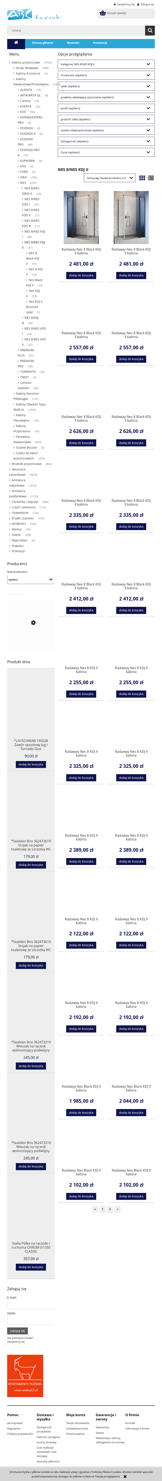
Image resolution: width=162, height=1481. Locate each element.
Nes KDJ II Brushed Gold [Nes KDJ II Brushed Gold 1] (34, 307)
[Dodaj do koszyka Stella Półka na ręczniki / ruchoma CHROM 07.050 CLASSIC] (31, 1267)
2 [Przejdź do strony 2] (110, 1209)
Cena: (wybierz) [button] (70, 152)
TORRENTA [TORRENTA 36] (28, 372)
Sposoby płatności (48, 1461)
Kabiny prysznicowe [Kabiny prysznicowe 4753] (26, 62)
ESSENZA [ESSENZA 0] (26, 128)
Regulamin (13, 1428)
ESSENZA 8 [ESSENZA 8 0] (27, 134)
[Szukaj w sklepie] (77, 30)
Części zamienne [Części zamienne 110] (23, 507)
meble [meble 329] (16, 535)
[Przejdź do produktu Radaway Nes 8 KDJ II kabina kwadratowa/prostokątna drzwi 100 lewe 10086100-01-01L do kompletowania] (81, 643)
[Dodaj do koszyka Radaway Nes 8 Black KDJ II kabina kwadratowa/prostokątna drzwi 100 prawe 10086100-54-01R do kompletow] (131, 275)
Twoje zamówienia (77, 1423)
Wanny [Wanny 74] (17, 529)
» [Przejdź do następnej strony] (117, 1209)
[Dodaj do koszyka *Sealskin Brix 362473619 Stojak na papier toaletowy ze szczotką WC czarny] (31, 864)
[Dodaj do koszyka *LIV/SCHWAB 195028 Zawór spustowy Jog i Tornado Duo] (31, 764)
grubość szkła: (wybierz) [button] (75, 119)
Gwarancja (102, 1427)
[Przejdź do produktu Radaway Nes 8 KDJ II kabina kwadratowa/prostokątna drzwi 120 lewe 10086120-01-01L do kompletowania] (81, 810)
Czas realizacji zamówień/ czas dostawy (47, 1452)
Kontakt (130, 1423)
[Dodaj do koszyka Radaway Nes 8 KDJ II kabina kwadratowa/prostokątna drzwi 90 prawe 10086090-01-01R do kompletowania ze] (131, 1028)
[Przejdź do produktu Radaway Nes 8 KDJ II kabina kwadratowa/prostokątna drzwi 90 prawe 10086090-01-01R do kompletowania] (131, 977)
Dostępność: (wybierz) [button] (74, 141)
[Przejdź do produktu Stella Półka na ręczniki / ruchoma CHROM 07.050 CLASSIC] (31, 1216)
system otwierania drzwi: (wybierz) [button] (82, 130)
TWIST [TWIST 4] (24, 377)
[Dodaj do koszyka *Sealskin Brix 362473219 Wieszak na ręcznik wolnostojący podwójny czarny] (31, 1065)
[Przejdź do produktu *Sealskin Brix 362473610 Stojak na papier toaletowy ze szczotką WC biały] (31, 914)
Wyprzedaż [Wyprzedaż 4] (19, 540)
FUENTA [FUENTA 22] (25, 106)
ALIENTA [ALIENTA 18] (26, 90)
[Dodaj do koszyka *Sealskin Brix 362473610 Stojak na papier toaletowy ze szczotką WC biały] (31, 965)
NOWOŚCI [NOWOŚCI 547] (19, 524)
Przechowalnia (75, 1434)
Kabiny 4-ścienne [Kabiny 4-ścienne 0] (28, 73)
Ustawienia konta (77, 1428)
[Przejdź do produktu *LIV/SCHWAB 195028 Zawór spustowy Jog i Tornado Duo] (31, 713)
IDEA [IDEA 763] (23, 177)
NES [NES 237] (23, 183)
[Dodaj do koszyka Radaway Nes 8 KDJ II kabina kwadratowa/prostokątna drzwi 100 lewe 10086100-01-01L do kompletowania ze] (81, 694)
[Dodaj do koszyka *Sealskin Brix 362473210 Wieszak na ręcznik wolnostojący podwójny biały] (31, 1166)
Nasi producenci (17, 571)
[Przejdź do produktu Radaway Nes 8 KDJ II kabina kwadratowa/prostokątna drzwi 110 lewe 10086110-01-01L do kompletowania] (81, 726)
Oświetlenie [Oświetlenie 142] (20, 513)
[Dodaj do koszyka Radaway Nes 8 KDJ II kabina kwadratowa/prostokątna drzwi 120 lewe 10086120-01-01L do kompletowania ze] (81, 861)
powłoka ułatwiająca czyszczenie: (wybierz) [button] (87, 97)
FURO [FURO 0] (24, 172)
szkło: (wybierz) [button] (70, 86)
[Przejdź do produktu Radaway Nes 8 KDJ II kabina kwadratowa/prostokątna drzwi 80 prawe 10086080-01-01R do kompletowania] (131, 894)
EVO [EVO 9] (23, 166)
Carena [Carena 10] (25, 101)
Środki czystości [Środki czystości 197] (23, 518)
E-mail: (12, 1297)
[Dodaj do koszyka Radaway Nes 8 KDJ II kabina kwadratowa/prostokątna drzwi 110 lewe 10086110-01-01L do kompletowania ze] (81, 777)
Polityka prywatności (20, 1434)
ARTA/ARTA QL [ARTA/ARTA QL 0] (30, 95)
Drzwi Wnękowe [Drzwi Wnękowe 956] (27, 68)
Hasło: (11, 1313)
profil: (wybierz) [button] (70, 108)
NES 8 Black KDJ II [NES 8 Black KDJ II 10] (32, 258)
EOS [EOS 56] (23, 112)
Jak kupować (15, 1423)
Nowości (18, 546)
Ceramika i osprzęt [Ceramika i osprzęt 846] (25, 502)
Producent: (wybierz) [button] (74, 75)
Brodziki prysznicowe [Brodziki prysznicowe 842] (27, 464)
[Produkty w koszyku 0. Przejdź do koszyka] (113, 13)
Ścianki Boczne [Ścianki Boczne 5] (26, 447)
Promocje (18, 551)
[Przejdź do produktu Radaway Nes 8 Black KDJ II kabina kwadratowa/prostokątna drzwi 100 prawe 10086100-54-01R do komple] (131, 217)
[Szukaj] (150, 30)
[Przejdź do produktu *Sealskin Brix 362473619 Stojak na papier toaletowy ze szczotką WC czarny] (31, 814)
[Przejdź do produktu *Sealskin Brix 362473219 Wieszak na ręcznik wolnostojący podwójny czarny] (31, 1015)
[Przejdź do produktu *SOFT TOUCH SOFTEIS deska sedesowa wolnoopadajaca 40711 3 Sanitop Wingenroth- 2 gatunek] (31, 644)
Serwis (100, 1433)
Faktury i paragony (48, 1437)
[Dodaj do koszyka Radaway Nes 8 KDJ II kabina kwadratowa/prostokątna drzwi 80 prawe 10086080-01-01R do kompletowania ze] (131, 945)
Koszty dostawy (47, 1442)
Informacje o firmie (137, 1428)
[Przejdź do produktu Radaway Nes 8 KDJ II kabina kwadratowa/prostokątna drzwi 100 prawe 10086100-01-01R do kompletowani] (131, 643)
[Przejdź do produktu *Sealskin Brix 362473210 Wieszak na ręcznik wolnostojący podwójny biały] (31, 1115)
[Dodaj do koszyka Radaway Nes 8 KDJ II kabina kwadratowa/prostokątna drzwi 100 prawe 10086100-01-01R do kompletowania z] (131, 694)
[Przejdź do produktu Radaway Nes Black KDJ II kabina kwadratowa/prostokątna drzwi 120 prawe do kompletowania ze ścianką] (131, 1145)
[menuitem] (42, 43)
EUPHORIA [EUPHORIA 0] (27, 161)
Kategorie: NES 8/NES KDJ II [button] (77, 64)
